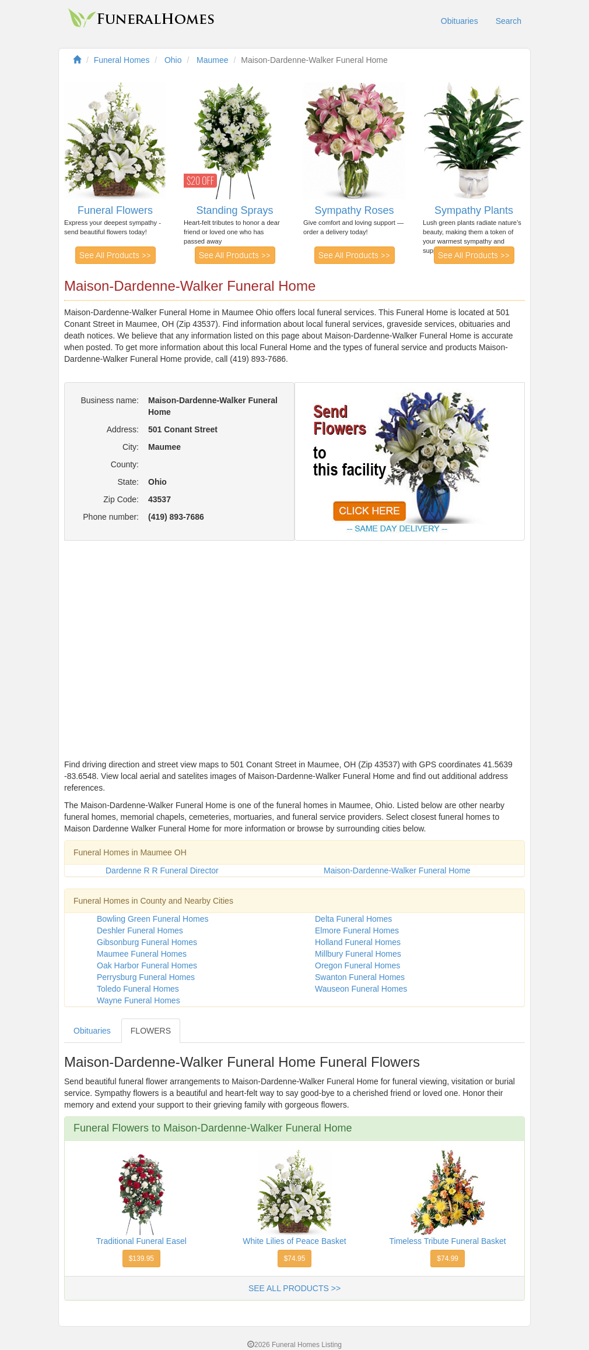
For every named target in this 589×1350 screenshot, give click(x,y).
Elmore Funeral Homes (357, 930)
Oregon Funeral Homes (357, 965)
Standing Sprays (234, 210)
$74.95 (295, 1258)
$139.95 (141, 1258)
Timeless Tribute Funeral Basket (448, 1241)
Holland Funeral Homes (358, 942)
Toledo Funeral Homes (138, 988)
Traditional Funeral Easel (141, 1241)
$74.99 (447, 1258)
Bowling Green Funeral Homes (152, 919)
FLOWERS (151, 1030)
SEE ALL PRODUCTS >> (294, 1288)
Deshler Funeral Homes (140, 930)
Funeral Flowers (115, 210)
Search (508, 21)
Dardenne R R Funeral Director (162, 870)
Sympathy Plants (473, 210)
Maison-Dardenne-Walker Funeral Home (397, 870)
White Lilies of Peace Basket (294, 1241)
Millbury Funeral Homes (358, 953)
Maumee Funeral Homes (142, 953)
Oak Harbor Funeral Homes (147, 965)
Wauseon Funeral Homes (361, 988)
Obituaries (459, 21)
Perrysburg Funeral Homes (146, 977)
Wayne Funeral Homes (138, 1000)
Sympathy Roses (354, 210)
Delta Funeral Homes (353, 919)
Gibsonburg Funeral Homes (147, 942)
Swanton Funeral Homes (360, 977)
